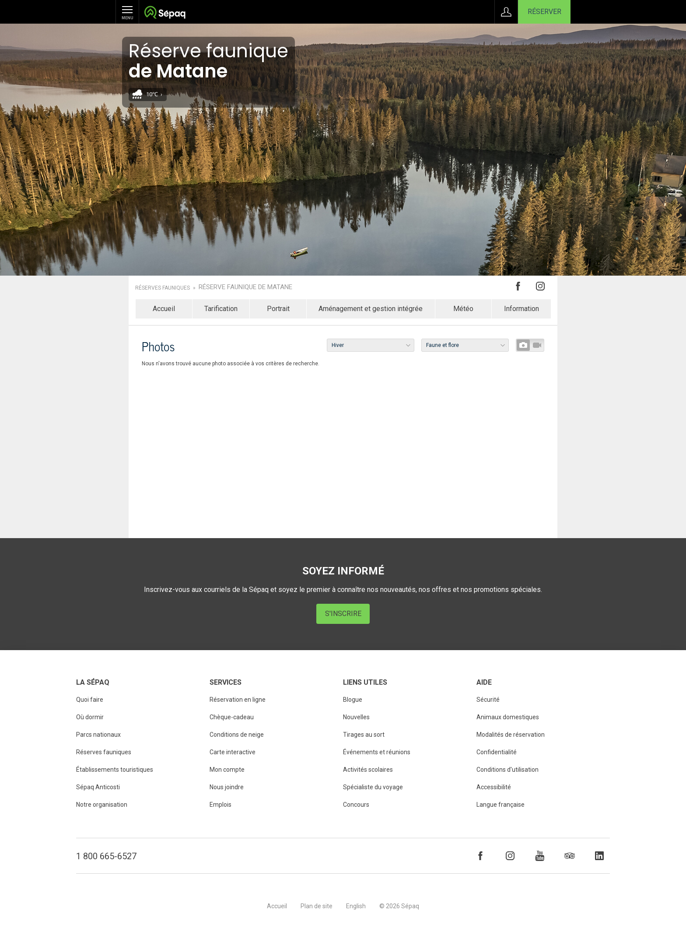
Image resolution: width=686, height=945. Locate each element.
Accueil (164, 308)
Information (521, 308)
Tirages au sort (364, 734)
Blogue (352, 699)
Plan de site (316, 906)
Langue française (500, 804)
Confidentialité (496, 752)
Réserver (544, 11)
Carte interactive (233, 752)
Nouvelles (356, 717)
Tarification (221, 308)
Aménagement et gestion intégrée (370, 308)
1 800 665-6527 (106, 856)
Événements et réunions (376, 752)
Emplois (220, 804)
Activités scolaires (368, 769)
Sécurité (488, 699)
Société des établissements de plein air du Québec (165, 13)
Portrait (278, 308)
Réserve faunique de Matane (245, 287)
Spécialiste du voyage (373, 787)
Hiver (338, 345)
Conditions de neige (237, 734)
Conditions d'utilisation (507, 769)
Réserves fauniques (162, 287)
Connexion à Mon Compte (506, 12)
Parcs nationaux (98, 734)
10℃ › (154, 94)
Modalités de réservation (510, 734)
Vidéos (536, 345)
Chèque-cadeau (232, 717)
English (356, 906)
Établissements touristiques (114, 769)
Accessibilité (493, 787)
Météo (463, 308)
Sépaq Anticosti (98, 787)
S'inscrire (343, 613)
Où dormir (90, 717)
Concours (356, 804)
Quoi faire (89, 699)
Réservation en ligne (238, 699)
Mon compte (227, 769)
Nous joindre (227, 787)
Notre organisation (101, 804)
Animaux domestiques (507, 717)
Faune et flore (442, 345)
